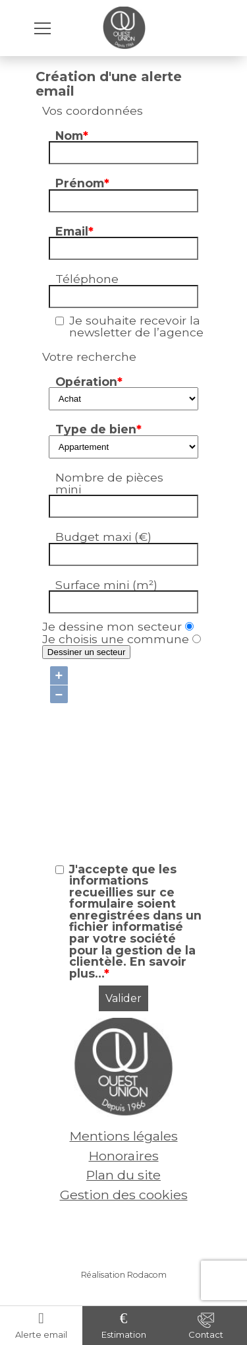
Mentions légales (124, 1136)
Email (74, 231)
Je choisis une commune (121, 639)
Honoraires (124, 1156)
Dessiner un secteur (86, 652)
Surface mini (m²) (106, 585)
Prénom (82, 183)
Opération (89, 382)
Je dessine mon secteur (118, 626)
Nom (71, 135)
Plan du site (123, 1175)
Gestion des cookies (124, 1195)
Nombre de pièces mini (109, 483)
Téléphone (87, 279)
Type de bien (98, 429)
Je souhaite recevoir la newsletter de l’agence (136, 326)
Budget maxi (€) (103, 537)
